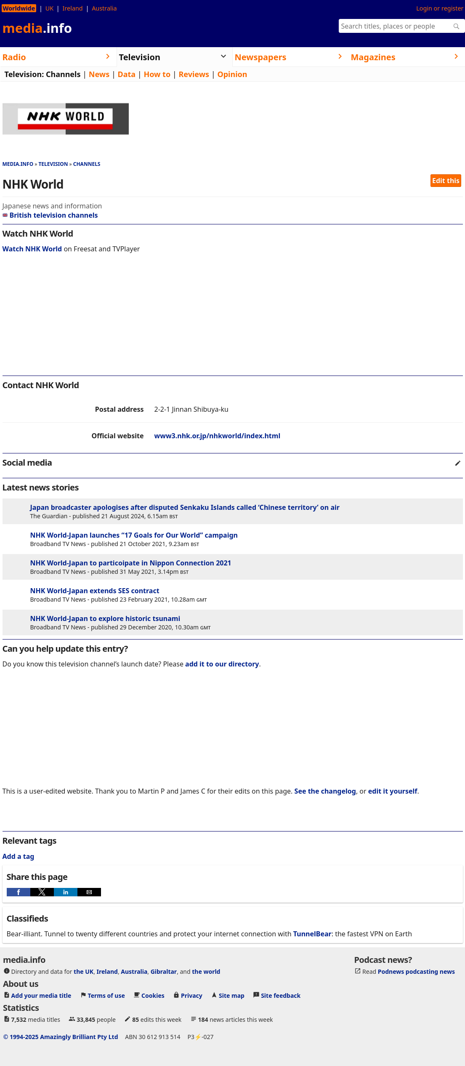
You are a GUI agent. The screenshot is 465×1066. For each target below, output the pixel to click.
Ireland (73, 8)
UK (49, 8)
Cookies (153, 995)
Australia (104, 8)
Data (127, 74)
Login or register (439, 8)
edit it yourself (392, 791)
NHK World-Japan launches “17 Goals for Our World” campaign (134, 535)
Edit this (446, 180)
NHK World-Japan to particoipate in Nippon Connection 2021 (130, 563)
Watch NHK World (32, 248)
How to (156, 74)
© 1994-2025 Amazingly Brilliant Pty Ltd (60, 1037)
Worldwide (19, 8)
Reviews (193, 74)
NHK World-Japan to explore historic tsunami (105, 618)
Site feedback (280, 995)
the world (206, 971)
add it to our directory (222, 664)
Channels (63, 74)
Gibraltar (164, 971)
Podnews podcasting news (416, 971)
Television (53, 164)
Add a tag (19, 856)
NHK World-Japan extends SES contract (94, 590)
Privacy (191, 995)
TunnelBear (312, 933)
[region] (233, 318)
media (37, 28)
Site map (231, 995)
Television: (24, 74)
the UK (83, 971)
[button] (18, 892)
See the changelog (325, 791)
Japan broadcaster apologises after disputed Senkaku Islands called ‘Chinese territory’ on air (185, 507)
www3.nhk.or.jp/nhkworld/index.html (217, 435)
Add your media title (41, 995)
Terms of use (106, 995)
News (99, 74)
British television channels (50, 215)
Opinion (232, 74)
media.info (18, 164)
